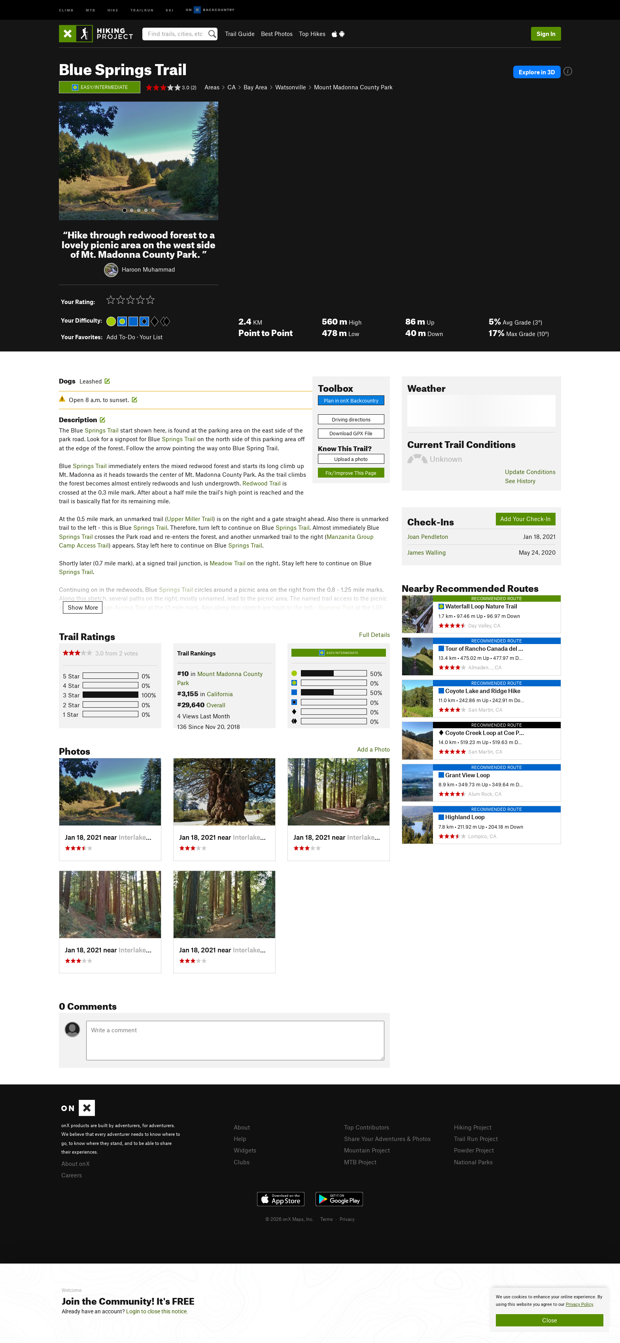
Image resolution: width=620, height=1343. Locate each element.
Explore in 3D (537, 72)
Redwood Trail (261, 483)
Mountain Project (367, 1150)
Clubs (242, 1161)
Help (240, 1138)
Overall (215, 704)
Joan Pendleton (427, 536)
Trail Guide (240, 33)
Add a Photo (373, 749)
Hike (113, 9)
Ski (170, 9)
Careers (71, 1175)
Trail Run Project (476, 1138)
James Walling (426, 552)
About (242, 1127)
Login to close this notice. (157, 1311)
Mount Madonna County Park (353, 87)
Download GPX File (350, 433)
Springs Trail (102, 430)
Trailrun (142, 9)
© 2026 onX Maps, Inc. (289, 1219)
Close (549, 1320)
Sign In (546, 33)
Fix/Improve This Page (350, 473)
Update (530, 471)
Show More (83, 607)
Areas (211, 87)
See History (520, 480)
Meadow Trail (228, 563)
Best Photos (277, 33)
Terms (326, 1219)
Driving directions (351, 419)
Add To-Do (120, 336)
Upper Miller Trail (190, 518)
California (220, 693)
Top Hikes (312, 33)
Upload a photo (351, 459)
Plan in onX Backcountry (351, 400)
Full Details (374, 634)
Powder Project (474, 1150)
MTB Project (360, 1161)
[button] (67, 161)
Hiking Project (472, 1127)
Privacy (347, 1219)
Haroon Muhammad (148, 269)
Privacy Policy (579, 1304)
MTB (91, 9)
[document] (549, 1309)
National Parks (473, 1161)
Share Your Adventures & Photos (387, 1138)
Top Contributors (366, 1127)
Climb (66, 9)
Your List (151, 336)
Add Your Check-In (525, 518)
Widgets (245, 1150)
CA (231, 87)
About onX (75, 1163)
